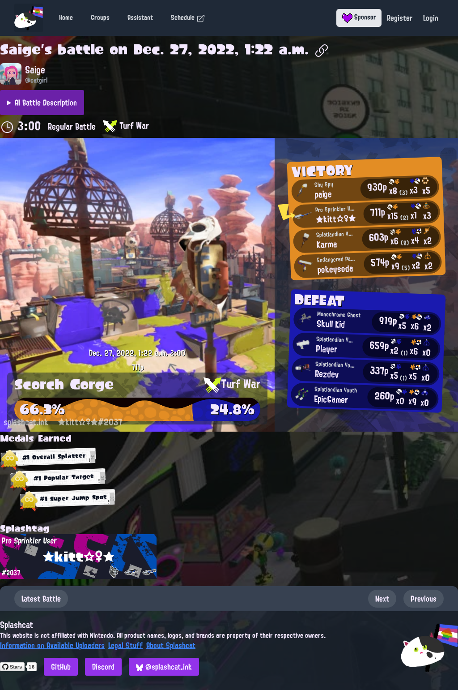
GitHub (61, 667)
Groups (100, 17)
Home (66, 17)
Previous (424, 598)
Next (382, 598)
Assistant (140, 17)
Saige (20, 49)
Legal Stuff (125, 645)
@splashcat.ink (164, 667)
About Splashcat (170, 645)
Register (399, 18)
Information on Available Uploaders (52, 645)
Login (430, 18)
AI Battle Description (46, 102)
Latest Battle (41, 598)
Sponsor (359, 17)
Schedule (188, 17)
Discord (103, 667)
